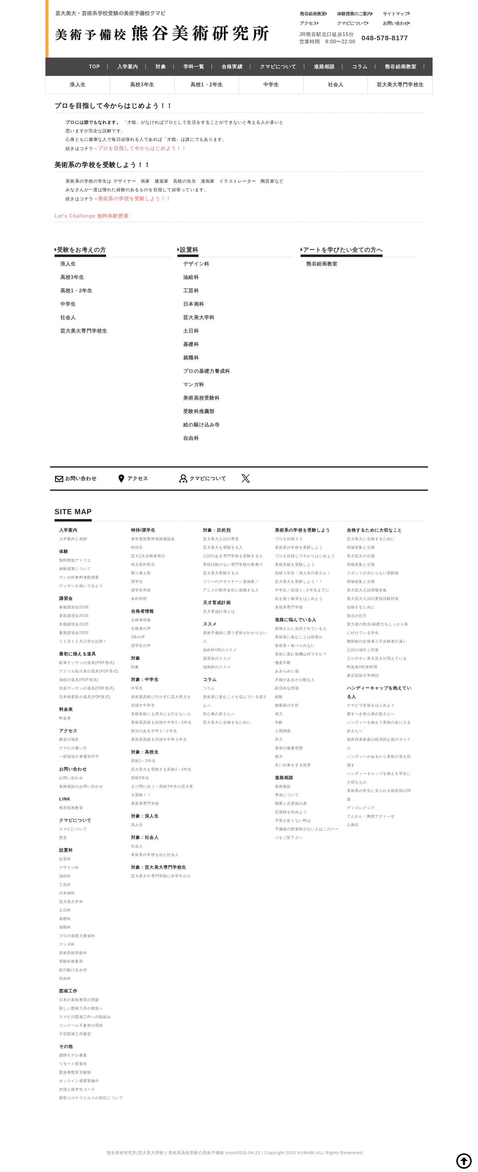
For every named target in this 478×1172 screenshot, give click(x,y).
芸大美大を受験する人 (223, 547)
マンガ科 (193, 384)
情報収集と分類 (361, 547)
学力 (279, 739)
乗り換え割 (141, 573)
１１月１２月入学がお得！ (83, 641)
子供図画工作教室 (75, 1034)
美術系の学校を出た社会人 (155, 855)
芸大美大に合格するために (227, 722)
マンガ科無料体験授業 (79, 577)
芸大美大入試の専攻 (221, 539)
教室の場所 (69, 739)
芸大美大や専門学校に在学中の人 (161, 876)
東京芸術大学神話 (363, 675)
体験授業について (75, 569)
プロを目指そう (289, 539)
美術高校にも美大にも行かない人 (161, 714)
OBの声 (138, 637)
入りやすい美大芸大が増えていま (377, 658)
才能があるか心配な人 (295, 680)
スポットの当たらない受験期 (373, 573)
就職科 (191, 357)
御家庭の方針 (287, 705)
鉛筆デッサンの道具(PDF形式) (87, 663)
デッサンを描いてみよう (81, 586)
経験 (279, 697)
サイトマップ (396, 13)
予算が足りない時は (293, 820)
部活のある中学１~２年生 (154, 731)
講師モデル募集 (73, 1055)
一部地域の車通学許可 (79, 756)
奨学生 (137, 581)
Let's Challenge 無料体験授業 (92, 216)
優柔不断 (283, 663)
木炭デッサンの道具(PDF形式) (87, 688)
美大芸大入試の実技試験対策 (373, 599)
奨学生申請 (141, 590)
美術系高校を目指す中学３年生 (159, 739)
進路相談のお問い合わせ (81, 786)
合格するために (361, 607)
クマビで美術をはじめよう (371, 705)
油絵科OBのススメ (220, 650)
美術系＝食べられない (295, 645)
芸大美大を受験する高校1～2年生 (161, 769)
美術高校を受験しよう (295, 564)
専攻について (287, 795)
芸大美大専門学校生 (400, 84)
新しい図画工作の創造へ (81, 1008)
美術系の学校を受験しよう (299, 547)
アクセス (309, 23)
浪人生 (77, 84)
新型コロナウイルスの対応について (91, 1098)
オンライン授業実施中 (79, 1081)
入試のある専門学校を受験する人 (233, 556)
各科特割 (139, 599)
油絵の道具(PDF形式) (78, 680)
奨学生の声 (141, 645)
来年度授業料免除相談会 (153, 539)
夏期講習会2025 (74, 633)
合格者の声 (141, 628)
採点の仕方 (357, 616)
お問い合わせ (396, 23)
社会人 (336, 84)
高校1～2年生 (143, 761)
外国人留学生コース (77, 1089)
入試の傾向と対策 (363, 650)
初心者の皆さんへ (219, 714)
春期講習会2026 (74, 607)
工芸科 (191, 290)
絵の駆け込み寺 (201, 424)
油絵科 (191, 277)
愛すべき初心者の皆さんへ (371, 714)
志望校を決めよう (291, 812)
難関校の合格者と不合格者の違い (377, 641)
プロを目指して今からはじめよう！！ (142, 148)
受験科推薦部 (199, 411)
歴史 (63, 837)
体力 (279, 714)
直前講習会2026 (74, 616)
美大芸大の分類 (361, 556)
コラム (209, 688)
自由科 (191, 438)
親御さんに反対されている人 (301, 628)
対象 (135, 667)
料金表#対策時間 (362, 667)
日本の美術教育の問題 (79, 1000)
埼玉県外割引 (143, 564)
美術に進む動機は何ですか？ (301, 654)
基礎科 (191, 344)
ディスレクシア (361, 808)
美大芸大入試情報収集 (367, 590)
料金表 (65, 718)
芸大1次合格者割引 (148, 556)
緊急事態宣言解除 (75, 1072)
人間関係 (283, 731)
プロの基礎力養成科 (206, 371)
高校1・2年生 (207, 84)
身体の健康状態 (289, 748)
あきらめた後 (287, 671)
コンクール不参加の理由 (81, 1025)
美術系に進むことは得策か (299, 637)
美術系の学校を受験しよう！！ (134, 198)
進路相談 (283, 786)
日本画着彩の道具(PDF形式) (85, 697)
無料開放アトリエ (75, 560)
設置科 (65, 859)
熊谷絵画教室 (313, 13)
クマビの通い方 (73, 748)
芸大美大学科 (199, 317)
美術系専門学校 (145, 803)
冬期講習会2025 (74, 624)
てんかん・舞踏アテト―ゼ (371, 816)
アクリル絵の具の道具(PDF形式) (89, 671)
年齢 (279, 722)
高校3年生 (142, 84)
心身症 (353, 825)
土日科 (191, 330)
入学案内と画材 (73, 539)
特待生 (137, 547)
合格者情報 (141, 620)
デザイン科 (196, 263)
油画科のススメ (217, 667)
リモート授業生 (73, 1064)
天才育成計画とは (219, 611)
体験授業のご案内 (355, 13)
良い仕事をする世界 (293, 765)
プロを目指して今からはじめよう (305, 556)
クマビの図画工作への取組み (85, 1017)
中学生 (271, 84)
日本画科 (193, 304)
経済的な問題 (287, 688)
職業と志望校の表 (291, 803)
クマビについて (353, 23)
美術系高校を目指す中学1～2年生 (161, 722)
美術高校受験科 (201, 398)
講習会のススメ (217, 658)
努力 (279, 756)
